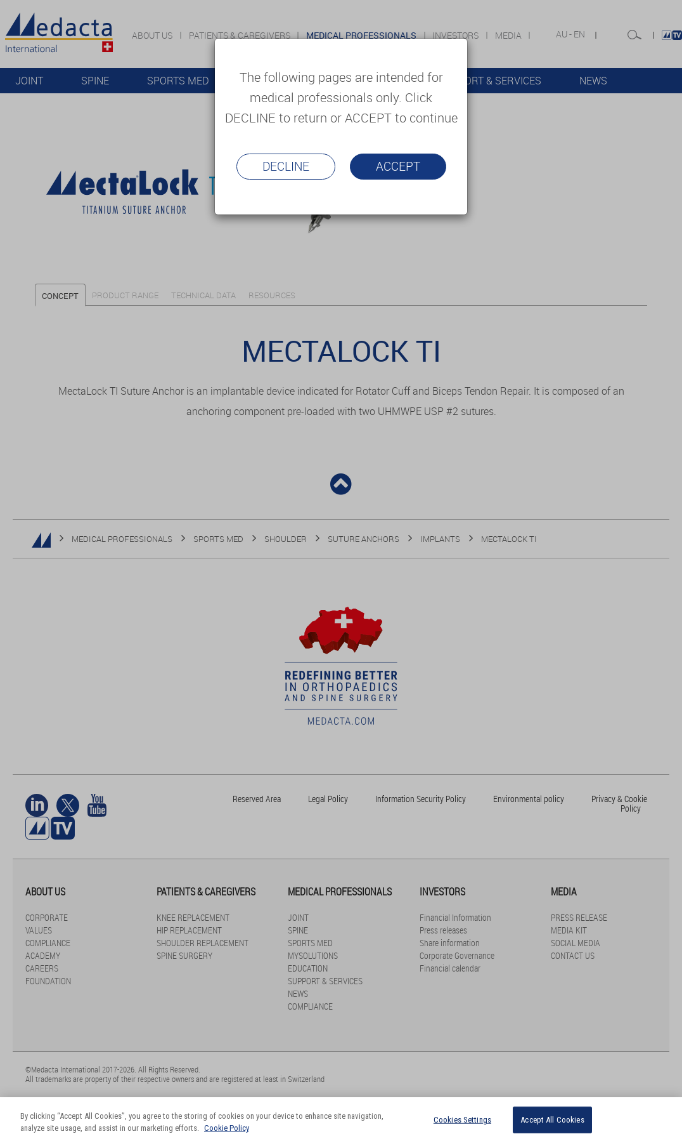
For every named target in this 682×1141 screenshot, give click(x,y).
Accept (398, 166)
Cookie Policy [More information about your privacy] (226, 1128)
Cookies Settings (462, 1120)
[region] (341, 1119)
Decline (285, 166)
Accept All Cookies (552, 1120)
